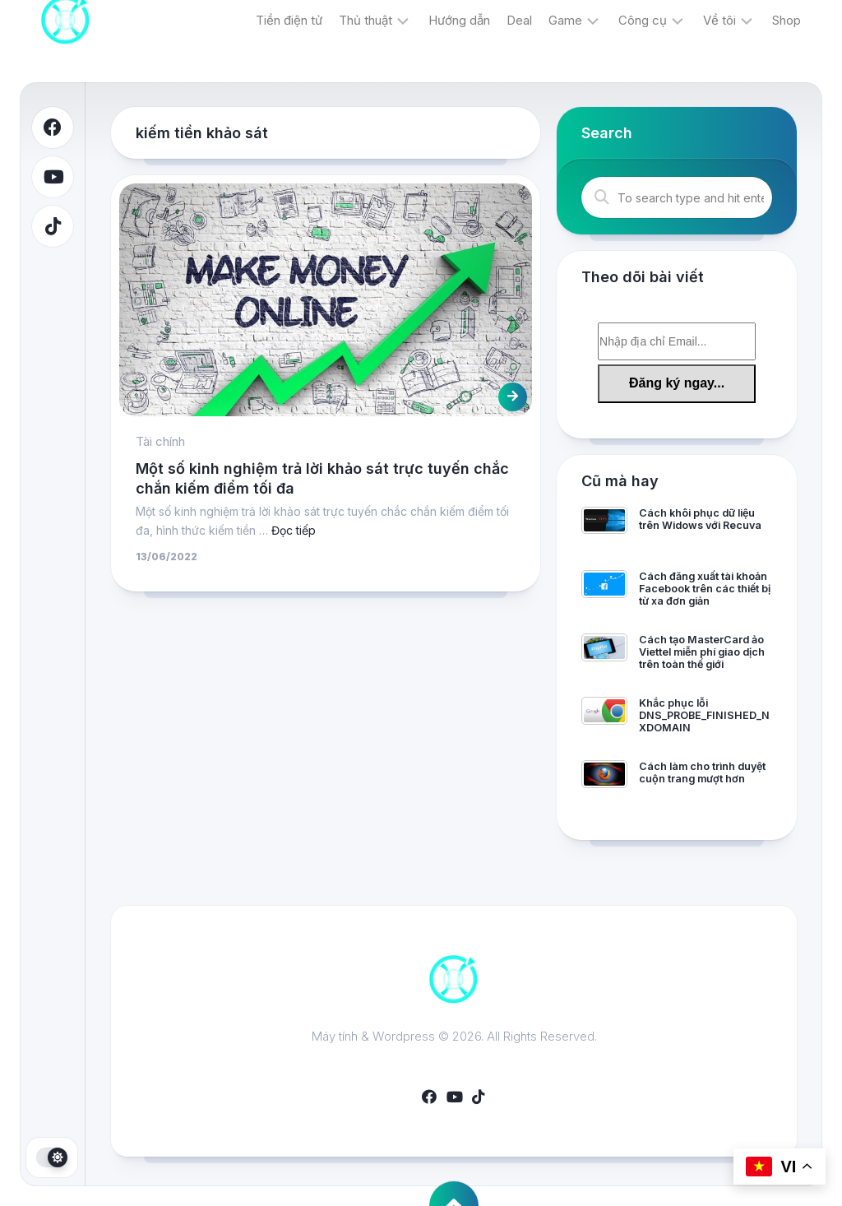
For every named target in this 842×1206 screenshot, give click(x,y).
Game (565, 20)
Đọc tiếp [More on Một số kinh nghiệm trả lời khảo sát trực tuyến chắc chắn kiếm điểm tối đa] (293, 530)
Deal (519, 20)
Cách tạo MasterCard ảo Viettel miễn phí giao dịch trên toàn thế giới (702, 651)
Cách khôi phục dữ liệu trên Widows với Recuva (700, 519)
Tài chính (160, 441)
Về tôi (719, 20)
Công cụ (642, 20)
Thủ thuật (365, 20)
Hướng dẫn (459, 20)
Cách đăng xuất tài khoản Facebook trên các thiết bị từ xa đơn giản (704, 588)
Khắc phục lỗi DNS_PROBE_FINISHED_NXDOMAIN (704, 715)
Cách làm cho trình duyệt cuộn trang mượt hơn (702, 772)
